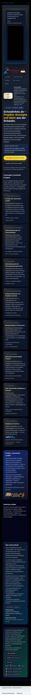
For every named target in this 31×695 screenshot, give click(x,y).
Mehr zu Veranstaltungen (11, 254)
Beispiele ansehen (9, 283)
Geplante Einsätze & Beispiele (12, 315)
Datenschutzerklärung (8, 693)
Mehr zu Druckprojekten (11, 346)
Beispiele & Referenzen (11, 413)
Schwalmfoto (8, 3)
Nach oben (10, 662)
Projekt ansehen (9, 220)
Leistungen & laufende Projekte (15, 158)
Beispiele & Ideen (9, 378)
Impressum (19, 693)
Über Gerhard (16, 80)
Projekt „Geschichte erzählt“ (14, 163)
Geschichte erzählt (18, 77)
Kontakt (7, 83)
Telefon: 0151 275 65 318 (13, 658)
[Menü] (28, 3)
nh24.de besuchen (10, 442)
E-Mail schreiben (11, 653)
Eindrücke (7, 80)
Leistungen (7, 77)
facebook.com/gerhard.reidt (14, 23)
